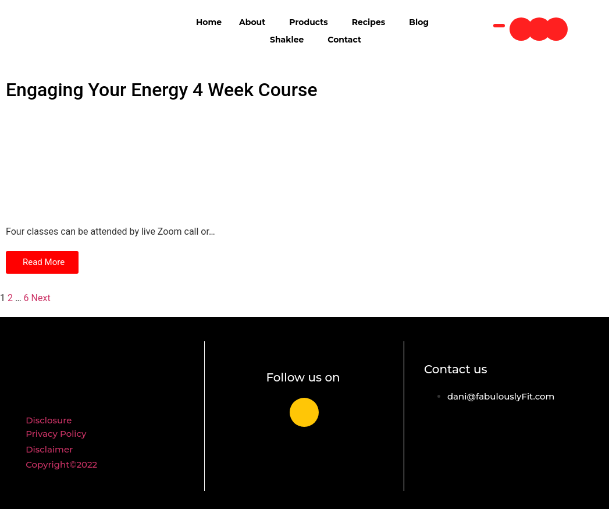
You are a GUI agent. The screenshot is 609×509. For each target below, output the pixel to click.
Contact (344, 39)
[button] (42, 262)
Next (41, 297)
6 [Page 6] (26, 297)
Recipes (369, 22)
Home (209, 22)
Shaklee (287, 39)
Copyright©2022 (61, 464)
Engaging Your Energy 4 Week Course (162, 90)
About (252, 22)
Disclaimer (49, 449)
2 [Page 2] (10, 297)
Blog (419, 22)
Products (308, 22)
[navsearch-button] (499, 25)
